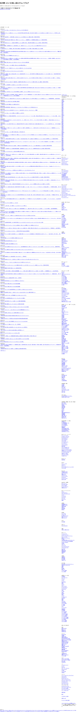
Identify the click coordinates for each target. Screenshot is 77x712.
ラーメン (63, 578)
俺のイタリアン (64, 516)
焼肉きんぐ (64, 242)
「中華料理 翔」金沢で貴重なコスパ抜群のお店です (9, 104)
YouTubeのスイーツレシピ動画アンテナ (51, 710)
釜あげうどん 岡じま (65, 369)
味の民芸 (63, 364)
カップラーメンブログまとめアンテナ (39, 710)
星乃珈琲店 (64, 174)
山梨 (62, 120)
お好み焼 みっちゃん (65, 431)
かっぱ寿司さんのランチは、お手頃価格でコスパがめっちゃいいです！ (13, 295)
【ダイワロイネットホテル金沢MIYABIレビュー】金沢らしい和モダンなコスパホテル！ (16, 289)
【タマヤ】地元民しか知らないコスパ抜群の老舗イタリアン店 (11, 312)
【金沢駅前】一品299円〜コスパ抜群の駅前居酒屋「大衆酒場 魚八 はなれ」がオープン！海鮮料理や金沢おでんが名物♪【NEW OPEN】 (25, 148)
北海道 (63, 101)
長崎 (62, 145)
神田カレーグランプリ (66, 565)
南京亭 (63, 344)
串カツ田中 (64, 402)
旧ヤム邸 (63, 661)
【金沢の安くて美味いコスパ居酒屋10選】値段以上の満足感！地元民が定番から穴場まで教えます (18, 335)
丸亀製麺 (63, 359)
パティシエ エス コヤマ (66, 679)
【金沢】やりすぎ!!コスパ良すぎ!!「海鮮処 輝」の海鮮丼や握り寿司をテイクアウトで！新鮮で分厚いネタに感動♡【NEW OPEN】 (24, 81)
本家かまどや (64, 487)
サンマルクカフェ (65, 177)
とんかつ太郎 (64, 278)
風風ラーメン (64, 644)
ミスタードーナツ (65, 534)
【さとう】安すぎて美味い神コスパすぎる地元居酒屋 (10, 283)
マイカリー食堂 (64, 296)
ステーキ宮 (64, 440)
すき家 (63, 203)
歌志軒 (63, 337)
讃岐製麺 (63, 363)
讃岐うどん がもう (65, 654)
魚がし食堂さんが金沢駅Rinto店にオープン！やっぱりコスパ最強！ (12, 298)
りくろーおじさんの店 (66, 541)
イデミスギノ (64, 676)
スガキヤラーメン (65, 314)
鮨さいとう (64, 629)
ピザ (62, 606)
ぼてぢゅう (64, 426)
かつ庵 (63, 284)
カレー (63, 585)
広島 (62, 136)
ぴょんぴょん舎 (64, 351)
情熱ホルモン (64, 251)
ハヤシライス (64, 588)
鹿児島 (63, 149)
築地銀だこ (64, 421)
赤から (63, 410)
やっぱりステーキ (65, 437)
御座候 (71, 541)
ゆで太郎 (63, 376)
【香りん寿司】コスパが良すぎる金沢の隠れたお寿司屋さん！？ (12, 330)
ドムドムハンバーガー (66, 191)
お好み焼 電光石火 (65, 430)
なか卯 (63, 206)
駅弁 (62, 567)
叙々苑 (63, 246)
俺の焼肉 (63, 253)
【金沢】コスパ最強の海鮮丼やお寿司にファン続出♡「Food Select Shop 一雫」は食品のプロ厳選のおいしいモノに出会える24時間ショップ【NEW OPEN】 (29, 138)
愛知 (62, 124)
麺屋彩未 (63, 647)
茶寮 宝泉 (63, 692)
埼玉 (62, 111)
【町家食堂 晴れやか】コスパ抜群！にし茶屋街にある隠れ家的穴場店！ (13, 348)
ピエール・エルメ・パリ (66, 680)
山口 (62, 137)
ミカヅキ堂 (64, 671)
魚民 (62, 411)
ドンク (63, 666)
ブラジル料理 (64, 621)
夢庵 (62, 500)
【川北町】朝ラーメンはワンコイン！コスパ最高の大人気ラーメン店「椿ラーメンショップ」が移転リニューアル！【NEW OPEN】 (24, 265)
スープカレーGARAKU (66, 298)
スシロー (63, 217)
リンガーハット (64, 352)
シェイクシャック (65, 197)
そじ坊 (63, 378)
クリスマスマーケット (69, 564)
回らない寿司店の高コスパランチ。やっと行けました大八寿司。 (12, 341)
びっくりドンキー (65, 435)
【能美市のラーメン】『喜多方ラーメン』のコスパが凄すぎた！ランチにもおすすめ (15, 68)
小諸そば (63, 379)
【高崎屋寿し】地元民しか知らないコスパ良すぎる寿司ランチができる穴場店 (14, 338)
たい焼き (63, 605)
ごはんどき (64, 388)
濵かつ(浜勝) (64, 282)
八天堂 (63, 670)
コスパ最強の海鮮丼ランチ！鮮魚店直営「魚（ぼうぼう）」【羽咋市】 (13, 256)
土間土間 (63, 406)
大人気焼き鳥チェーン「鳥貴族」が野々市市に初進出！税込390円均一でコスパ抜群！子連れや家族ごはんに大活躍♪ (21, 48)
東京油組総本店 (64, 340)
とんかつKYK (64, 279)
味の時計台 (64, 319)
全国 (62, 100)
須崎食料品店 (64, 653)
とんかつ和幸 (64, 277)
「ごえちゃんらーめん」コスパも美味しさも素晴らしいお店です (12, 113)
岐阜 (62, 122)
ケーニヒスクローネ (65, 546)
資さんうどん (64, 361)
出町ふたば (64, 698)
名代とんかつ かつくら (66, 274)
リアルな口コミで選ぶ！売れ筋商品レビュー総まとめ (44, 711)
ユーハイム (64, 545)
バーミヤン (64, 499)
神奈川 (63, 115)
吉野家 (63, 204)
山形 (62, 106)
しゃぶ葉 (63, 262)
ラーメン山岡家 (64, 325)
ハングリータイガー (65, 452)
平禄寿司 (63, 225)
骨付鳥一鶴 (64, 416)
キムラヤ (63, 667)
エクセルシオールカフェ (66, 178)
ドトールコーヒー (65, 171)
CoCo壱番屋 (64, 288)
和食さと (63, 507)
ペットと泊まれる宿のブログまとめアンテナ (29, 711)
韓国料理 (63, 609)
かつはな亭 (64, 276)
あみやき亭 (64, 249)
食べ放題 (63, 564)
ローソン (63, 160)
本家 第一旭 (64, 636)
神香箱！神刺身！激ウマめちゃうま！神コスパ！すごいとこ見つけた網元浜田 (14, 62)
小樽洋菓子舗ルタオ (65, 540)
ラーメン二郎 (64, 307)
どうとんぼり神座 (65, 332)
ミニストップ (64, 162)
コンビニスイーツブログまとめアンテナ (27, 710)
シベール (63, 548)
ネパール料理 (64, 611)
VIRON (63, 672)
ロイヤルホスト (64, 492)
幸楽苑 (63, 315)
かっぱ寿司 (64, 218)
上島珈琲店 (64, 175)
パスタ (63, 579)
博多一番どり (64, 415)
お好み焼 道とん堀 (65, 428)
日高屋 (63, 317)
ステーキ (63, 601)
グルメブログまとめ (18, 710)
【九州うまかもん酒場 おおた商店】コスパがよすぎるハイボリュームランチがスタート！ (16, 249)
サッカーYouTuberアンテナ (18, 711)
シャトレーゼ (64, 533)
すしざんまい (64, 219)
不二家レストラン (65, 515)
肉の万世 (63, 446)
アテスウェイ (64, 677)
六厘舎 (63, 635)
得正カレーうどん (65, 370)
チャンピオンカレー (65, 294)
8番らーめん (64, 321)
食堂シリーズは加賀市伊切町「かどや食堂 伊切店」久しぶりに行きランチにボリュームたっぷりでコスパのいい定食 (21, 222)
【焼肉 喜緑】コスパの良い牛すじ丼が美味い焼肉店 (9, 101)
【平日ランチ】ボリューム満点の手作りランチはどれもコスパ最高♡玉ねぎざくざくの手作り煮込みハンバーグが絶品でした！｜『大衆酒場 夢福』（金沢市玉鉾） (30, 98)
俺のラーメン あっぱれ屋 (66, 639)
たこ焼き (63, 604)
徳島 (62, 138)
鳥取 (62, 133)
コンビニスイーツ (65, 158)
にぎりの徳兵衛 (64, 283)
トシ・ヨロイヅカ (65, 690)
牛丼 (62, 590)
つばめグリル (64, 455)
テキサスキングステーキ (66, 451)
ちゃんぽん (64, 581)
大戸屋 (63, 384)
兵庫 (62, 130)
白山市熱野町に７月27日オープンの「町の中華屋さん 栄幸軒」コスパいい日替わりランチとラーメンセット (20, 91)
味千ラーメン (64, 318)
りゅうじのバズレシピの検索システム (69, 703)
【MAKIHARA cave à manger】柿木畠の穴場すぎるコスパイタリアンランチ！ (14, 315)
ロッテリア (64, 186)
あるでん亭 (64, 479)
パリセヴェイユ (64, 681)
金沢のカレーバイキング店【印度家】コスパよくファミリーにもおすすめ (13, 321)
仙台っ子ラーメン (65, 350)
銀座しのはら (64, 628)
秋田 (62, 105)
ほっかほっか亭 (64, 484)
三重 (62, 125)
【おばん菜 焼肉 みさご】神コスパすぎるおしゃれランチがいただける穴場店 (14, 306)
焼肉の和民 (64, 238)
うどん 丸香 (64, 655)
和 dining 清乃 (64, 651)
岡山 (62, 135)
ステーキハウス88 (65, 454)
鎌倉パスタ (64, 474)
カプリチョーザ (64, 473)
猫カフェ (63, 569)
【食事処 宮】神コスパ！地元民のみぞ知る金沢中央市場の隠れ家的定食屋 (14, 318)
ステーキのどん (64, 438)
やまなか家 (64, 257)
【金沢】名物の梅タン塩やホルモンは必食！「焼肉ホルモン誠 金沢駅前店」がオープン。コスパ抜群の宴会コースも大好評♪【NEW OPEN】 (26, 145)
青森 (62, 102)
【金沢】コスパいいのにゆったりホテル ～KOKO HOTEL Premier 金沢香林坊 (14, 231)
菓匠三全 (63, 549)
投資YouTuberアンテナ (10, 711)
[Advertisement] (30, 17)
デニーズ (63, 498)
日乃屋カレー (64, 290)
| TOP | (1, 350)
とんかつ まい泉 (65, 280)
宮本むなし (64, 386)
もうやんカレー (64, 300)
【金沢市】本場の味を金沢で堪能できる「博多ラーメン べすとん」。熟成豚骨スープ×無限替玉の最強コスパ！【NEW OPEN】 (23, 39)
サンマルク (64, 513)
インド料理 (64, 612)
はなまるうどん (64, 360)
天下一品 (63, 310)
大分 (62, 147)
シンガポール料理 (65, 618)
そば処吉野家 (64, 380)
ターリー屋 (64, 299)
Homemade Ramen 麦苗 (66, 638)
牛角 (62, 244)
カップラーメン (64, 577)
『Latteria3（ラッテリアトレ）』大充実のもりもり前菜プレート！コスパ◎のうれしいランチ (17, 170)
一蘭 (62, 309)
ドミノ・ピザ (64, 463)
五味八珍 (63, 345)
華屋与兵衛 (64, 506)
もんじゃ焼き (64, 603)
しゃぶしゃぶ (64, 596)
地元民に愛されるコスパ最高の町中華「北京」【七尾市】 (11, 277)
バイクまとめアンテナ (60, 710)
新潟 (62, 116)
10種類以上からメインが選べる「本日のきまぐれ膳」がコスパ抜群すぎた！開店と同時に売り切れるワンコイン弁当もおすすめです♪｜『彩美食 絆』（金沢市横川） (30, 228)
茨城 (62, 108)
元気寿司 (63, 226)
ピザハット (64, 465)
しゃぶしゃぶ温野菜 (65, 266)
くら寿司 (63, 215)
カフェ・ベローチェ (65, 179)
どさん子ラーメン (65, 330)
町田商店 (63, 336)
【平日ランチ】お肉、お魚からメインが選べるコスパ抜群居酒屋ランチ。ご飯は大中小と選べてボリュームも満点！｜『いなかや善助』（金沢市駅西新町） (29, 208)
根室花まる (64, 630)
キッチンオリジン (65, 486)
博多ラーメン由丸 (65, 348)
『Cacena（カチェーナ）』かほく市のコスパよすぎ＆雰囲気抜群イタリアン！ (14, 309)
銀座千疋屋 (64, 550)
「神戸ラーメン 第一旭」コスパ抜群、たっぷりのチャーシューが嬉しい (13, 205)
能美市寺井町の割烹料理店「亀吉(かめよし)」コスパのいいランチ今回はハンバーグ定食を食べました (19, 107)
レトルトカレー (64, 587)
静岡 (62, 123)
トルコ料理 (64, 619)
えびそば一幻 (64, 648)
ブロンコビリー (64, 445)
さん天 (63, 208)
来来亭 (63, 308)
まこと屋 (63, 331)
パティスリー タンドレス (66, 687)
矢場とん (63, 275)
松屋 (62, 205)
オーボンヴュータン (65, 686)
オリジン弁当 (64, 485)
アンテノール (71, 540)
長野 (62, 121)
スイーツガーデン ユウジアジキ (67, 675)
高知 (62, 141)
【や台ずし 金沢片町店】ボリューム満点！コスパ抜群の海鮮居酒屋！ (13, 301)
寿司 (62, 594)
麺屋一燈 (63, 645)
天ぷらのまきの (64, 525)
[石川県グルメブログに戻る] (5, 9)
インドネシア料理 (65, 617)
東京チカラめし (64, 209)
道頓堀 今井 (64, 371)
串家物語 (63, 413)
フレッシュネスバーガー (66, 194)
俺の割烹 (63, 508)
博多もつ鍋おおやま (65, 529)
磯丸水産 (63, 233)
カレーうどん (64, 586)
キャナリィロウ (64, 478)
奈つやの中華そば (65, 650)
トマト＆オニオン (65, 441)
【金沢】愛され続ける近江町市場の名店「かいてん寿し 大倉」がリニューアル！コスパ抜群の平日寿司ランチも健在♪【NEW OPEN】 (25, 177)
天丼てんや (64, 207)
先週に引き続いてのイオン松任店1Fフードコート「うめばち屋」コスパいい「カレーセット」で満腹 (18, 110)
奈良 (62, 131)
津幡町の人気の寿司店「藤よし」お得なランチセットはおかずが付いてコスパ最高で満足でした (18, 292)
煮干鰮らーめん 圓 (65, 646)
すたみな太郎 (64, 243)
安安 (62, 245)
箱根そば (63, 377)
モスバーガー (64, 187)
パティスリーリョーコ (66, 689)
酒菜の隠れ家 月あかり (66, 412)
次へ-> (4, 350)
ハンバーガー (64, 607)
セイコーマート (64, 163)
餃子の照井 (64, 339)
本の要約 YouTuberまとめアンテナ (69, 710)
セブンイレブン (64, 159)
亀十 (62, 694)
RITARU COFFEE (65, 176)
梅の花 (63, 509)
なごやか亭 (64, 227)
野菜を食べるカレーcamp (66, 301)
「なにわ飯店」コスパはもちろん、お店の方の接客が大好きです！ (12, 151)
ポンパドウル (64, 669)
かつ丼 (63, 591)
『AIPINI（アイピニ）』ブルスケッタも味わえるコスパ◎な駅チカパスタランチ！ (15, 262)
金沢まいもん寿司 (65, 224)
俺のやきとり (64, 417)
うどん (63, 580)
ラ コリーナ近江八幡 (65, 700)
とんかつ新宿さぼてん (66, 281)
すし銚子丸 (64, 220)
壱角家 (63, 316)
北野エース (64, 560)
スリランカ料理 (64, 615)
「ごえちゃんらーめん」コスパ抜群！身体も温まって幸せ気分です (12, 131)
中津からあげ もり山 (65, 397)
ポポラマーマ (64, 475)
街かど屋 (63, 392)
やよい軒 (63, 387)
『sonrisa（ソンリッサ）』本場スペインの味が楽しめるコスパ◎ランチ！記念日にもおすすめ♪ (17, 215)
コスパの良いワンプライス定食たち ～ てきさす (9, 202)
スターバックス (64, 172)
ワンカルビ (64, 250)
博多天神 (63, 349)
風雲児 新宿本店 (65, 637)
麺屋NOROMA (64, 640)
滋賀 (62, 126)
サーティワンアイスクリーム (67, 535)
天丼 (62, 592)
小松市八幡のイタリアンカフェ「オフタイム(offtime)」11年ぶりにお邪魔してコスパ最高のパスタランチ (19, 225)
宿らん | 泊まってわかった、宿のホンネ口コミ (7, 710)
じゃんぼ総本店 (64, 425)
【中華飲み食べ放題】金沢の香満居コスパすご (9, 243)
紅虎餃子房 (64, 338)
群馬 (62, 110)
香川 (62, 139)
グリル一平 (64, 514)
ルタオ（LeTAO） (65, 542)
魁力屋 (63, 335)
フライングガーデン (65, 448)
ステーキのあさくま (65, 447)
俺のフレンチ (64, 517)
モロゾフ (63, 544)
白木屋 (63, 408)
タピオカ (63, 608)
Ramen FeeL (64, 634)
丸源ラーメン (64, 322)
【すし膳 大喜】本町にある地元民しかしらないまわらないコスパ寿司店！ (14, 327)
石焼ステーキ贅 (64, 453)
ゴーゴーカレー (64, 289)
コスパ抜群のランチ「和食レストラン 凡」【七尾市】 (10, 324)
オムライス (64, 589)
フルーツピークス (65, 547)
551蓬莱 (63, 353)
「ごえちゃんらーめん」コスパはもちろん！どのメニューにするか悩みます (14, 30)
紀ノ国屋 (63, 559)
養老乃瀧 (63, 407)
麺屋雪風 (63, 649)
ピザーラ (63, 464)
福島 (62, 107)
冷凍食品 (63, 576)
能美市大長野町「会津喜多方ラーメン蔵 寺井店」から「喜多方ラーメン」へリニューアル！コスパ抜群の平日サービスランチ (23, 45)
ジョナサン (64, 497)
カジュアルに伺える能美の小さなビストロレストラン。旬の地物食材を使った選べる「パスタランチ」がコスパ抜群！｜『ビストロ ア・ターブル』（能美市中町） (30, 246)
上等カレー (64, 297)
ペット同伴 (64, 571)
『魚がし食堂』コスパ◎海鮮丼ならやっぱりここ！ (9, 55)
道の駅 (63, 568)
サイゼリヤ (64, 477)
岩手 (62, 103)
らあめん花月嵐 (64, 320)
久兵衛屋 (63, 362)
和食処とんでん (64, 505)
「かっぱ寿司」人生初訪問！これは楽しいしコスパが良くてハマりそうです (14, 84)
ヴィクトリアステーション (67, 449)
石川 (62, 118)
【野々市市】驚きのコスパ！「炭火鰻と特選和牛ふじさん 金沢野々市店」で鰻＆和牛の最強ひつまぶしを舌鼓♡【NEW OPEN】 (24, 42)
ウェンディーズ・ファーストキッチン (69, 195)
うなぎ (63, 595)
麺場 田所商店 (64, 323)
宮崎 (62, 148)
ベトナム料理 (64, 616)
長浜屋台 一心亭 (65, 346)
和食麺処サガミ (64, 504)
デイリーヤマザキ (65, 164)
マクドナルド (64, 185)
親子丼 (63, 593)
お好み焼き (64, 602)
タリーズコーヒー (65, 170)
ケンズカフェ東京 (65, 688)
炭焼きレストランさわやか (67, 450)
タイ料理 (63, 610)
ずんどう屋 (64, 333)
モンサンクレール (65, 678)
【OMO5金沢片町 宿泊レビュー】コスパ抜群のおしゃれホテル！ (12, 280)
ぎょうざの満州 (64, 334)
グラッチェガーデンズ (66, 493)
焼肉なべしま (64, 248)
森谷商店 (63, 459)
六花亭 (63, 543)
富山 (62, 117)
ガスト (63, 491)
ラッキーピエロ (64, 193)
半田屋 (63, 385)
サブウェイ (64, 192)
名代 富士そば (64, 375)
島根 (62, 134)
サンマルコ (64, 295)
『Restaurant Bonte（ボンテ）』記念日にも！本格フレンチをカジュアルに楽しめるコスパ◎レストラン (19, 259)
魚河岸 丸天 (64, 631)
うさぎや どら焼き (65, 696)
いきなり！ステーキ (65, 436)
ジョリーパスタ (64, 476)
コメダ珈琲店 (64, 173)
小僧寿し (63, 216)
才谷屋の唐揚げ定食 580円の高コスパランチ (8, 240)
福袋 (62, 566)
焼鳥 (62, 600)
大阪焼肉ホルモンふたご (66, 252)
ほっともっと (64, 483)
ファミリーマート (65, 161)
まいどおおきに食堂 (65, 389)
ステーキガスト (64, 439)
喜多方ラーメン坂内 (65, 324)
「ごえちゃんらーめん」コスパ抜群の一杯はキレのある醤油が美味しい (13, 65)
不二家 (63, 539)
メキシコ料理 (64, 620)
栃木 (62, 109)
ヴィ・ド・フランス (65, 668)
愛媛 (62, 140)
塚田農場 (63, 414)
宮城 (62, 104)
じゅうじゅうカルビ (65, 247)
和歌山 (63, 132)
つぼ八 (63, 409)
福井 (62, 119)
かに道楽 (63, 521)
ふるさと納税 (64, 570)
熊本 (62, 146)
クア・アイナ (64, 196)
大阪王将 (63, 306)
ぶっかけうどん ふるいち (66, 368)
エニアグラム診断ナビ (56, 711)
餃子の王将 (64, 305)
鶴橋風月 (63, 427)
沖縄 (62, 150)
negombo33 (64, 662)
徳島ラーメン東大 (65, 347)
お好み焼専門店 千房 (65, 429)
